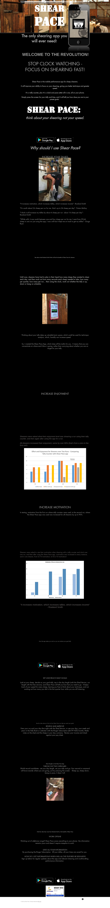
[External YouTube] (54, 241)
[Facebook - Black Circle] (82, 899)
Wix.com (39, 901)
